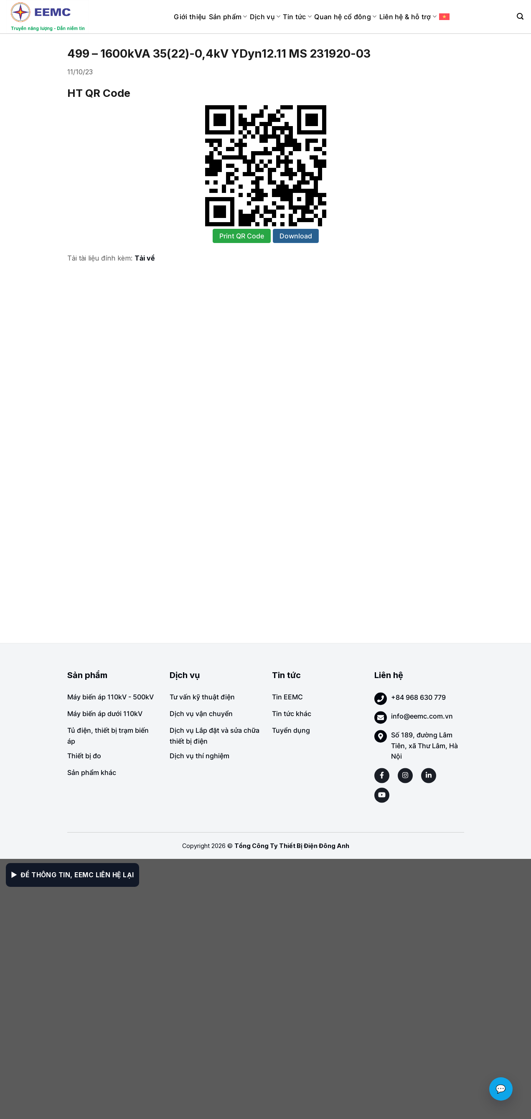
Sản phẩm (228, 17)
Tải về (145, 258)
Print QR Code (241, 236)
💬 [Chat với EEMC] (500, 1089)
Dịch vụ (265, 17)
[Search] (520, 16)
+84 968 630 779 (418, 697)
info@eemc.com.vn (422, 716)
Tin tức (297, 17)
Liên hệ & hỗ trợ (408, 17)
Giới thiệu (190, 17)
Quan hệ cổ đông (345, 17)
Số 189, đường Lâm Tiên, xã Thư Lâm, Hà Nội (424, 745)
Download (295, 236)
